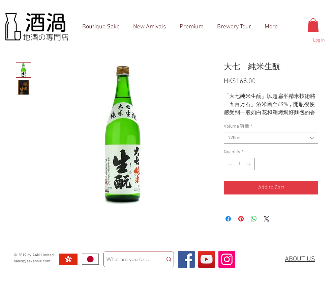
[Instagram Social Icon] (226, 259)
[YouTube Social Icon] (206, 259)
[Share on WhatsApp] (254, 219)
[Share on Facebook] (228, 219)
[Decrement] (229, 164)
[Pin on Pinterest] (241, 219)
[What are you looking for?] (128, 259)
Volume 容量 (238, 126)
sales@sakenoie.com (32, 261)
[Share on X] (267, 219)
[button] (313, 25)
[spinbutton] (239, 164)
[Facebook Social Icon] (186, 259)
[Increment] (249, 164)
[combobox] (271, 138)
